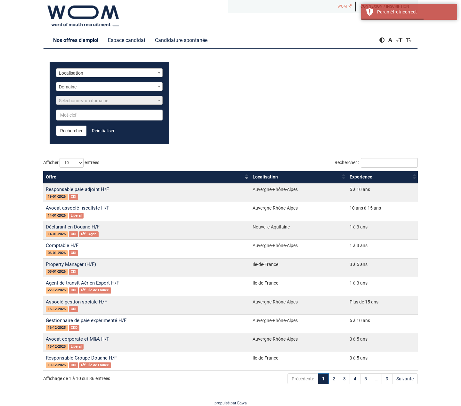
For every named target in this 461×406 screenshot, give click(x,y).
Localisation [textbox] (71, 73)
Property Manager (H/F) (71, 264)
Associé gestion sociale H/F (76, 302)
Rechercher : (376, 163)
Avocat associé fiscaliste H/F (77, 208)
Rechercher (71, 130)
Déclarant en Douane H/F (73, 227)
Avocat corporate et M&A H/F (77, 339)
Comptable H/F (62, 245)
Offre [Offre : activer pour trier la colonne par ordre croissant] (51, 176)
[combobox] (109, 72)
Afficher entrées (71, 163)
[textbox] (109, 100)
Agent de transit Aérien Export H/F (82, 283)
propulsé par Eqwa (230, 403)
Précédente (303, 378)
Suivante (405, 378)
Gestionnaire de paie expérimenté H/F (86, 320)
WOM (344, 6)
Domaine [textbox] (68, 86)
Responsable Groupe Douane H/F (81, 358)
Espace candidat (126, 40)
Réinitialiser (103, 130)
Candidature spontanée (181, 40)
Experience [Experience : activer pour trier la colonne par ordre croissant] (361, 176)
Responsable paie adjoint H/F (77, 189)
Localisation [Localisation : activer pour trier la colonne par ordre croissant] (265, 176)
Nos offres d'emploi (75, 40)
